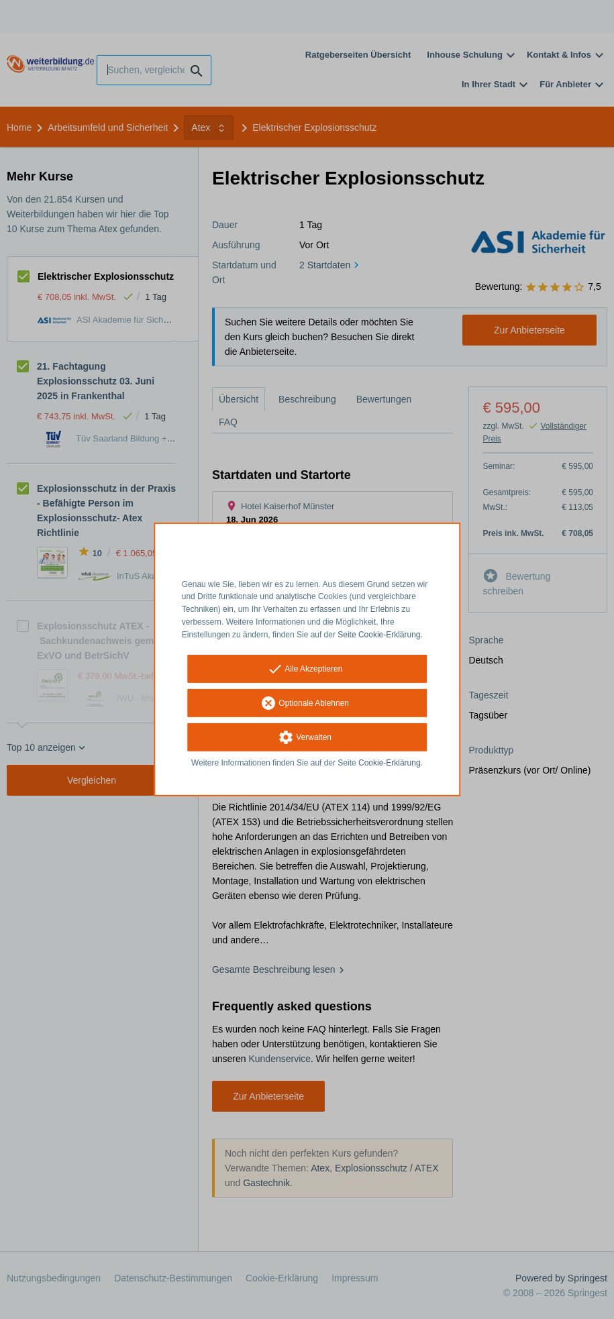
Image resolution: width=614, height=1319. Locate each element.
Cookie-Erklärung (389, 762)
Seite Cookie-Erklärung (379, 634)
